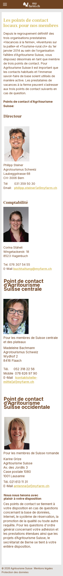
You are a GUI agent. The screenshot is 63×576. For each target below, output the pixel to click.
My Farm (31, 4)
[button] (5, 4)
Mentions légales (43, 568)
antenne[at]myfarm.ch (31, 486)
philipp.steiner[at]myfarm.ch (35, 188)
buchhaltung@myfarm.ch (32, 269)
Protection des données (15, 572)
